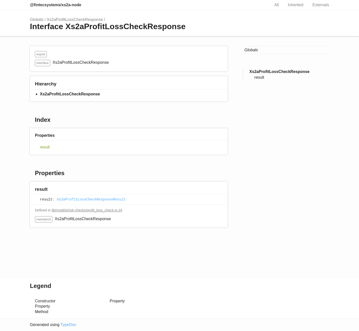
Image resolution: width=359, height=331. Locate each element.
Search (261, 5)
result (45, 147)
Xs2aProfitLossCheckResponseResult (91, 199)
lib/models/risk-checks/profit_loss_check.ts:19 (87, 210)
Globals (36, 19)
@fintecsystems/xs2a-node (55, 5)
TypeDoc (68, 325)
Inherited (295, 5)
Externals (320, 5)
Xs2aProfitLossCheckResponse (75, 19)
